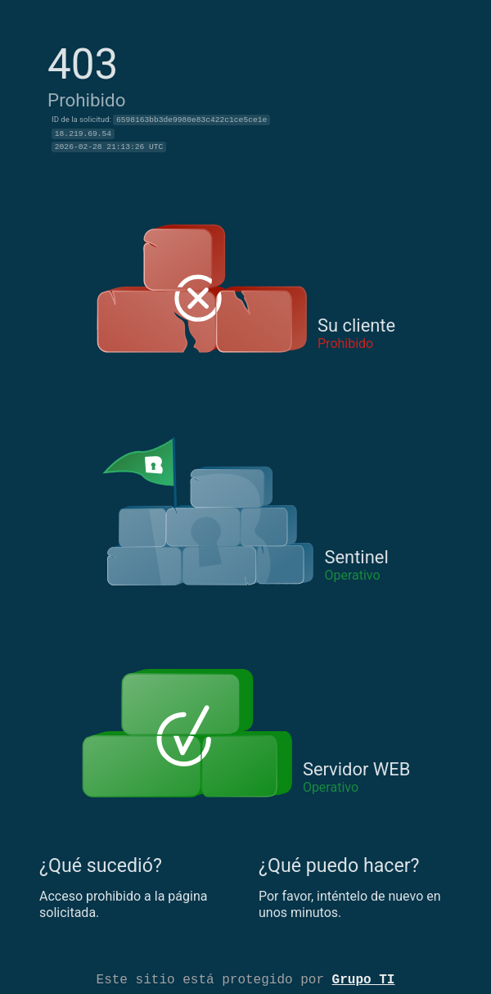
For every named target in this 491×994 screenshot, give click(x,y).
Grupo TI (363, 978)
